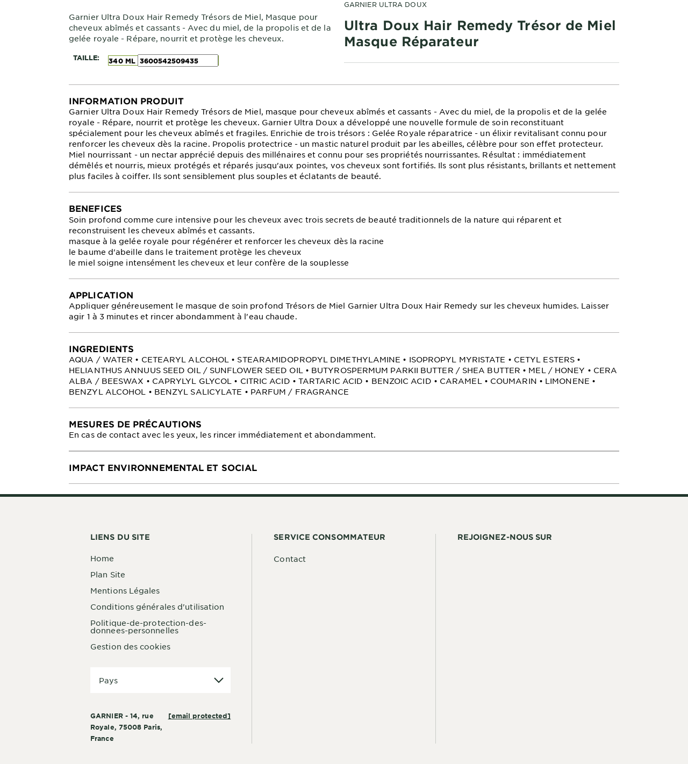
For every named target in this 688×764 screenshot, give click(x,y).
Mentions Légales (125, 590)
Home (102, 558)
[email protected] (199, 715)
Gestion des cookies (130, 646)
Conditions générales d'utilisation (157, 606)
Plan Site (107, 574)
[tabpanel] (344, 138)
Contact (290, 558)
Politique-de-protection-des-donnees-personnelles (148, 626)
